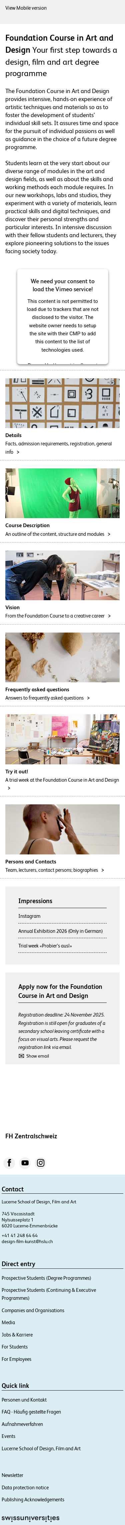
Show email (37, 1056)
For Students (15, 1347)
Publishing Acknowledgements (33, 1499)
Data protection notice (25, 1487)
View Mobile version (26, 8)
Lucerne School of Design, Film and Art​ (41, 1448)
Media (8, 1322)
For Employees (16, 1359)
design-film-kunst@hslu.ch (27, 1241)
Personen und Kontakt (24, 1400)
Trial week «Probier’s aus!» (45, 945)
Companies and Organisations (33, 1310)
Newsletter (12, 1475)
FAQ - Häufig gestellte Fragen (31, 1412)
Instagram (29, 916)
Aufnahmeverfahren (22, 1424)
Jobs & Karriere (17, 1335)
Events (8, 1436)
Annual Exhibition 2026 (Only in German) (60, 931)
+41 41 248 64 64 (20, 1235)
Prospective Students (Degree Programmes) (46, 1278)
